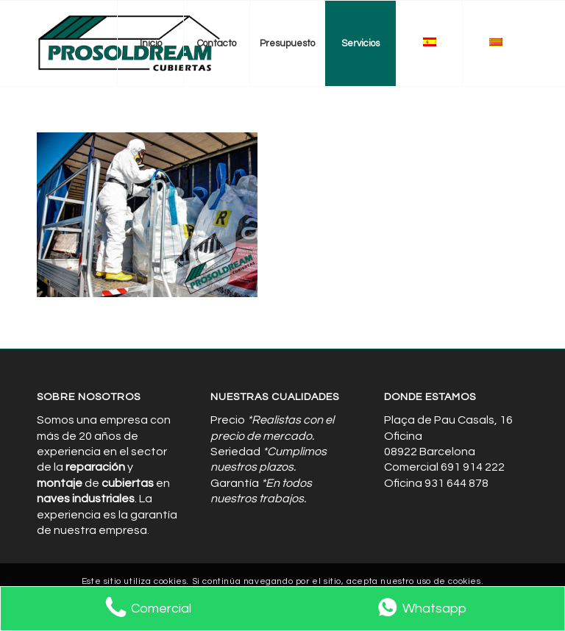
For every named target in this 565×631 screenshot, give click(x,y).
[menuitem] (150, 43)
